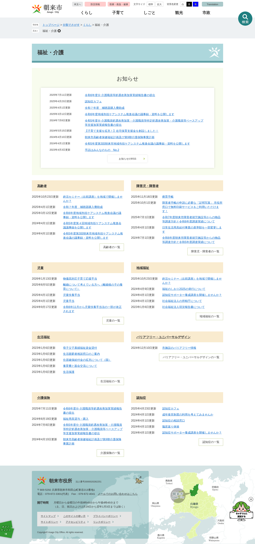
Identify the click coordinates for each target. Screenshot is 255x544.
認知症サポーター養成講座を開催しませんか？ (192, 294)
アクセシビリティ (76, 521)
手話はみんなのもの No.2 (102, 149)
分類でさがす (71, 24)
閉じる (251, 499)
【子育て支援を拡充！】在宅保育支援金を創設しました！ (121, 130)
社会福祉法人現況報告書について (183, 306)
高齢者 (42, 186)
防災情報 (95, 4)
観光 (179, 12)
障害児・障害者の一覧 (205, 251)
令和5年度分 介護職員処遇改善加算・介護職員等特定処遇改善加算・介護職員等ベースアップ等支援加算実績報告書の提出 (93, 429)
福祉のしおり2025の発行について (183, 288)
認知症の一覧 (210, 441)
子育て (118, 12)
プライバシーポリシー (105, 516)
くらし (86, 12)
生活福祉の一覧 (110, 381)
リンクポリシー (101, 521)
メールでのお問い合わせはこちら (118, 493)
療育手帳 (168, 196)
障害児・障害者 (147, 186)
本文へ (77, 4)
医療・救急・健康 (119, 4)
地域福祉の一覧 (209, 316)
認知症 (141, 398)
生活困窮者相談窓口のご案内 (81, 353)
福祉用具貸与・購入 (76, 418)
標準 (150, 4)
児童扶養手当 (71, 294)
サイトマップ (48, 516)
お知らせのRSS (127, 158)
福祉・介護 (49, 30)
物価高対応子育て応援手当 (80, 278)
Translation (212, 4)
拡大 (159, 4)
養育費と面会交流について (80, 365)
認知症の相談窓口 (173, 420)
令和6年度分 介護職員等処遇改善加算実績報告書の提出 (120, 95)
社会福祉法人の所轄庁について (182, 300)
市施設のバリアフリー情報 (179, 347)
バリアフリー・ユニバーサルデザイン (163, 337)
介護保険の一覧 (110, 452)
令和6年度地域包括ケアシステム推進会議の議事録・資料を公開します (129, 114)
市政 (206, 12)
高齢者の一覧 (111, 247)
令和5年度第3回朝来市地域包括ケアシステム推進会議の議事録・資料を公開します (137, 143)
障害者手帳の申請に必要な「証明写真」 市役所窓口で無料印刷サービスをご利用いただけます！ (192, 207)
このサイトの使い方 (74, 516)
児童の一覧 (113, 320)
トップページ (51, 24)
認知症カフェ (93, 101)
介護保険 (43, 398)
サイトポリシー (49, 521)
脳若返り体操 (170, 426)
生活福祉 (43, 337)
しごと (149, 12)
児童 (40, 268)
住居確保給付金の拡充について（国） (87, 359)
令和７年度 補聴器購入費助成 (104, 107)
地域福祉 (142, 268)
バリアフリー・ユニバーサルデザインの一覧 (191, 357)
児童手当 (68, 300)
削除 (59, 30)
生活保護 (68, 371)
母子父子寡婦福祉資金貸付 (80, 347)
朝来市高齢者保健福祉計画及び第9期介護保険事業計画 (119, 137)
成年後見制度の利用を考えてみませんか (187, 414)
